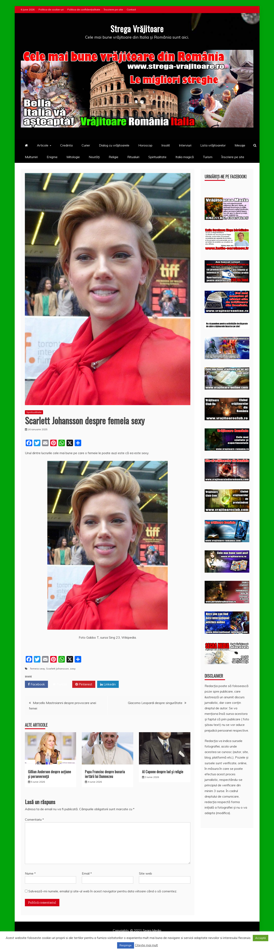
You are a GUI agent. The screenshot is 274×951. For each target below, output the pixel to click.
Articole (42, 145)
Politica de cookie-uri (51, 9)
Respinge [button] (126, 945)
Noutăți (94, 157)
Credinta (66, 145)
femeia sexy (37, 668)
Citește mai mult (146, 945)
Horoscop (145, 145)
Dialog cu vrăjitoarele (114, 145)
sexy (72, 668)
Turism (207, 157)
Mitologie (73, 157)
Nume (30, 873)
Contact (131, 9)
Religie (113, 157)
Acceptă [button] (260, 938)
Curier (86, 145)
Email (87, 873)
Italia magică (184, 157)
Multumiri (31, 157)
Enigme (52, 157)
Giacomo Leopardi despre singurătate (155, 703)
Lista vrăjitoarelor (213, 145)
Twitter (60, 684)
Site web (145, 873)
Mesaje (240, 145)
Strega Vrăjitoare (137, 28)
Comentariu (34, 819)
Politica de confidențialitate (83, 9)
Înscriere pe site (113, 9)
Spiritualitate (157, 157)
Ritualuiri (133, 157)
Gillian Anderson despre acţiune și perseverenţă (49, 774)
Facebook (36, 684)
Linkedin (108, 684)
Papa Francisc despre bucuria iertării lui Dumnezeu (105, 774)
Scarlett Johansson (57, 668)
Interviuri (185, 145)
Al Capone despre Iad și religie (162, 771)
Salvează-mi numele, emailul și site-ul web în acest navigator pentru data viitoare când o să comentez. (102, 891)
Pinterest (83, 684)
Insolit (165, 145)
